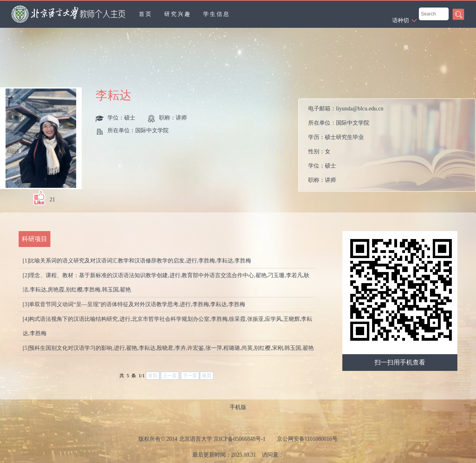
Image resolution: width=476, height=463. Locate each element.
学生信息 (216, 14)
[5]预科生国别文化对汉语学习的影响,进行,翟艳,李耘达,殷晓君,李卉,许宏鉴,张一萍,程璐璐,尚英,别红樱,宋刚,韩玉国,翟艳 (168, 348)
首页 (145, 14)
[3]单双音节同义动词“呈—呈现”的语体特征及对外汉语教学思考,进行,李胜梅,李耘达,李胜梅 (134, 304)
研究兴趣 (177, 14)
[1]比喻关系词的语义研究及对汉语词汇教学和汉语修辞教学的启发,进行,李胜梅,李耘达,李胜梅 (137, 261)
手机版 (238, 407)
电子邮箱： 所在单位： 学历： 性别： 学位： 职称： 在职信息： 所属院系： (345, 147)
